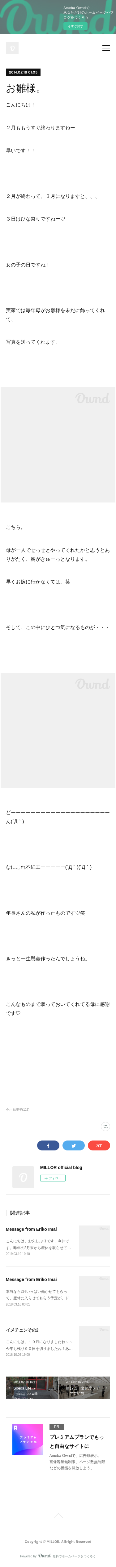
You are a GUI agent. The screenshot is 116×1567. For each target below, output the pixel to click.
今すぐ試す (75, 26)
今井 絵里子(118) (17, 1109)
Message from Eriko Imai (31, 1229)
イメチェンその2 (22, 1330)
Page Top (58, 1516)
